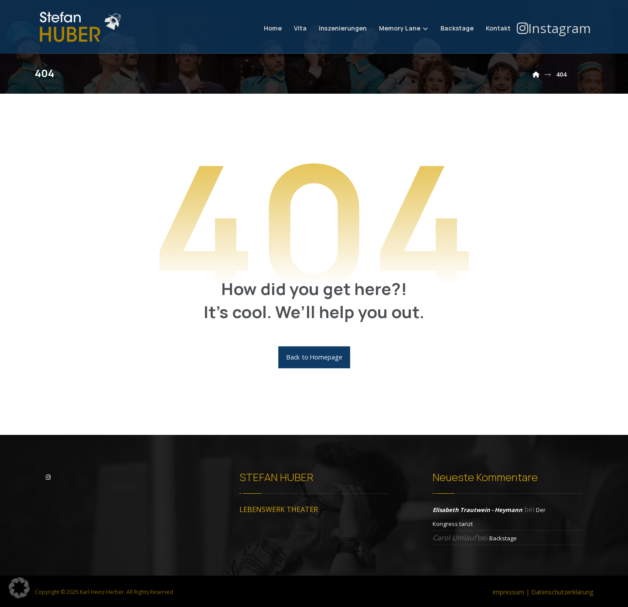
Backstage (503, 538)
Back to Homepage (314, 357)
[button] (19, 588)
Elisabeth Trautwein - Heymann (477, 510)
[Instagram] (554, 28)
